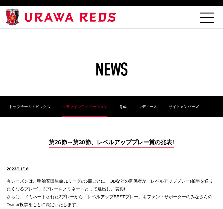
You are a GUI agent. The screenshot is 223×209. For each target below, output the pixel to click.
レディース (147, 107)
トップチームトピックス (30, 107)
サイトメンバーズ (184, 107)
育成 (123, 107)
